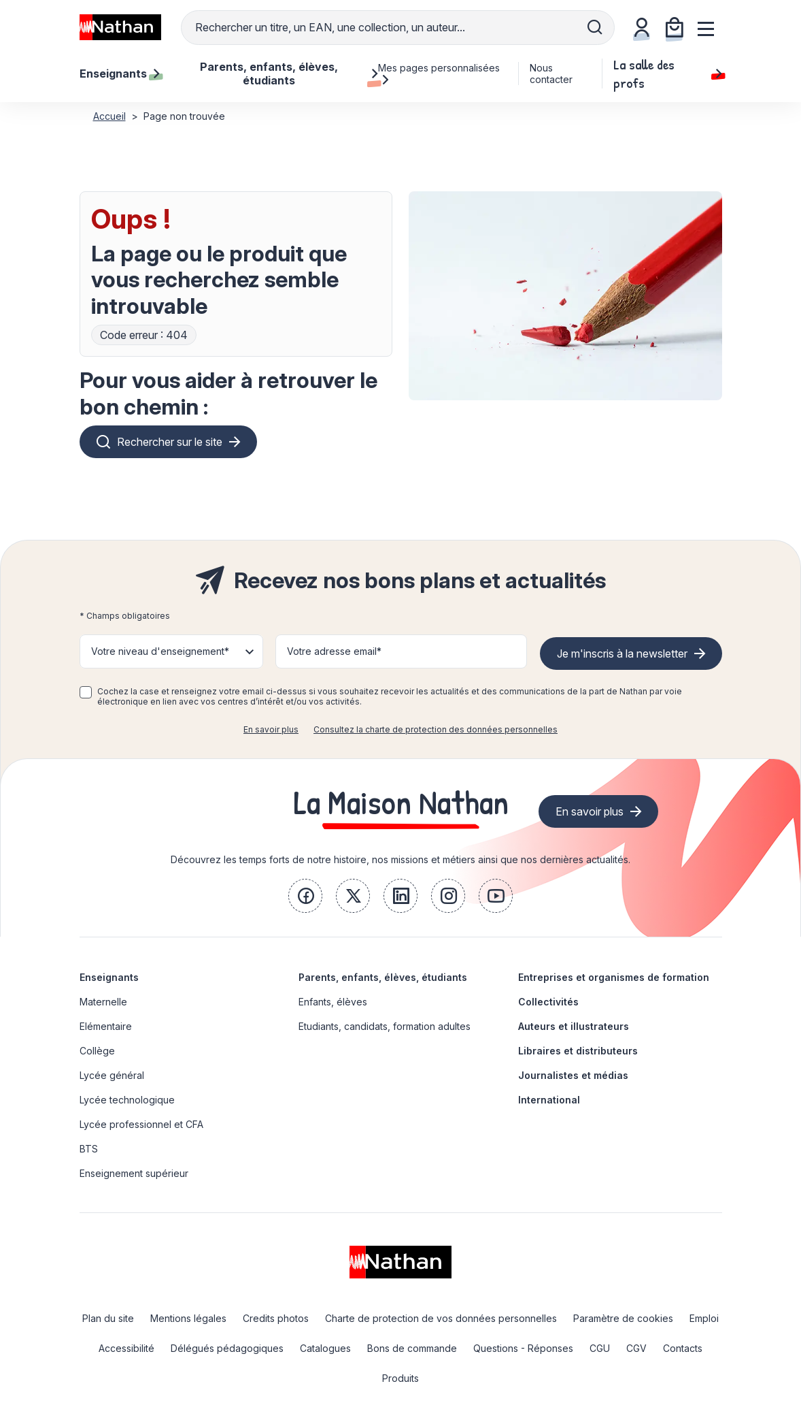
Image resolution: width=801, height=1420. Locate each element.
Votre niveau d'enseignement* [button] (160, 651)
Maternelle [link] (103, 1001)
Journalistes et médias (573, 1075)
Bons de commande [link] (412, 1348)
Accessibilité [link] (126, 1348)
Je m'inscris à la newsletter (622, 653)
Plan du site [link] (108, 1318)
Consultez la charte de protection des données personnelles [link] (435, 729)
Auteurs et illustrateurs (573, 1026)
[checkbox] (86, 692)
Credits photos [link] (276, 1318)
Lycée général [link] (112, 1075)
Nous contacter (551, 73)
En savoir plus (271, 729)
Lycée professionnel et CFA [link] (141, 1124)
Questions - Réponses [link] (523, 1348)
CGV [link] (636, 1348)
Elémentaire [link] (106, 1026)
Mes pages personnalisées (439, 73)
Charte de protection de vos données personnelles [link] (441, 1318)
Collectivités (548, 1001)
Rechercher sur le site (169, 442)
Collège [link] (97, 1050)
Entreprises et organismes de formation (613, 977)
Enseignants (109, 977)
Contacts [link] (682, 1348)
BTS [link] (89, 1149)
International (549, 1100)
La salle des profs (667, 73)
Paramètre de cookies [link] (623, 1318)
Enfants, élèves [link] (333, 1001)
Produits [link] (400, 1378)
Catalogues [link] (325, 1348)
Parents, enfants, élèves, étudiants (383, 977)
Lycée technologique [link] (127, 1100)
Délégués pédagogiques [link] (227, 1348)
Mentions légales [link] (188, 1318)
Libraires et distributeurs (578, 1050)
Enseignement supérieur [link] (134, 1173)
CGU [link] (600, 1348)
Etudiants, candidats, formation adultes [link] (385, 1026)
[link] (305, 896)
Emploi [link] (704, 1318)
